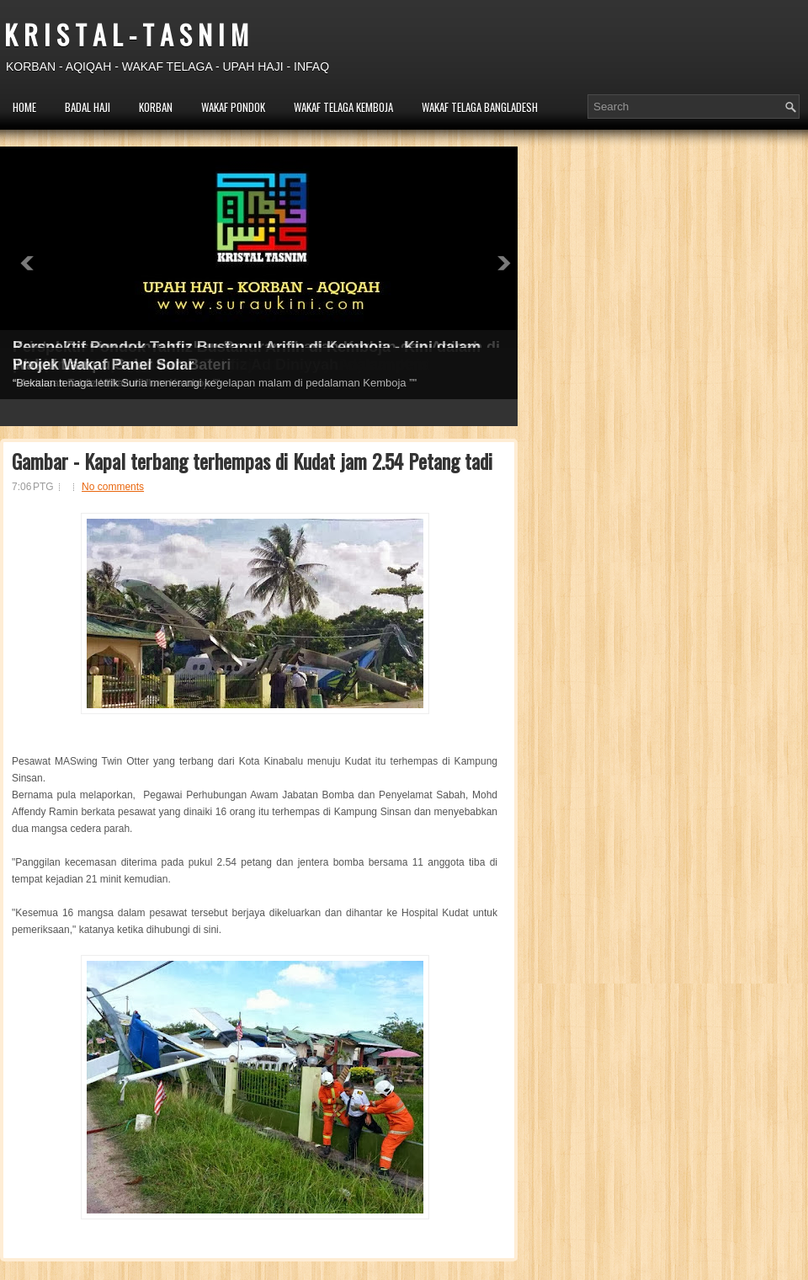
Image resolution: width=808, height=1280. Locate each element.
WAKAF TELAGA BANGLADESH (480, 107)
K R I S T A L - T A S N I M (126, 34)
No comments (113, 487)
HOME (24, 107)
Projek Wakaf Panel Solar (103, 364)
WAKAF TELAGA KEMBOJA (343, 107)
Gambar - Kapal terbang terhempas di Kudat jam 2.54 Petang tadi (252, 461)
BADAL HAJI (87, 107)
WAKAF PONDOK (233, 107)
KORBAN (156, 107)
